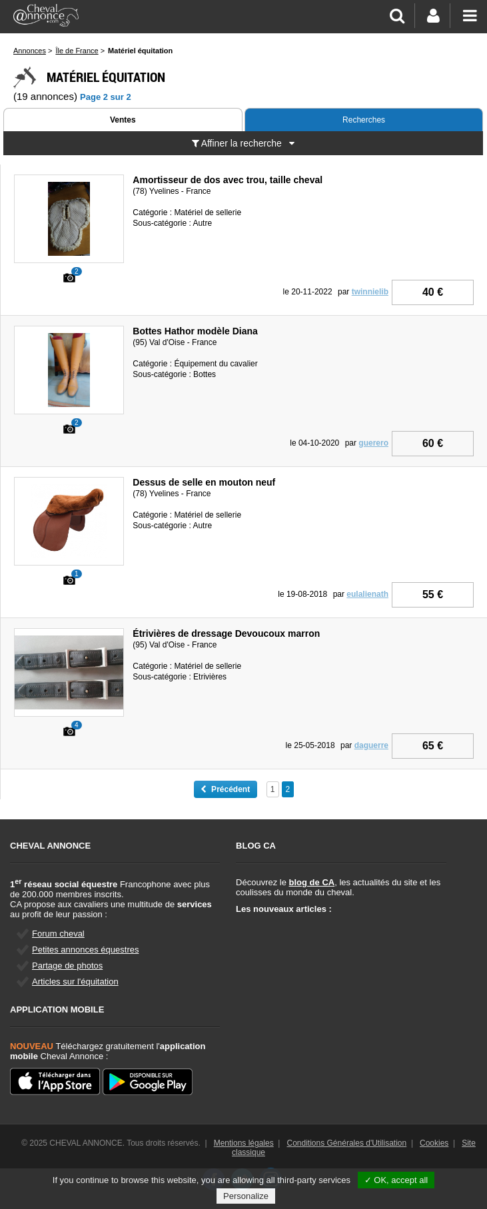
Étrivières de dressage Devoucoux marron (226, 633)
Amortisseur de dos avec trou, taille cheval (227, 180)
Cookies (434, 1143)
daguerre (371, 745)
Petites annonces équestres (85, 950)
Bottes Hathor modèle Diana (195, 331)
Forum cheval (58, 934)
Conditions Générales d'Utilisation (347, 1143)
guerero (373, 443)
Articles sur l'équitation (75, 982)
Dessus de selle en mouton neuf (204, 482)
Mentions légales (244, 1143)
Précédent (225, 789)
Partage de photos (67, 966)
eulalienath (367, 594)
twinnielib (370, 291)
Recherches (363, 120)
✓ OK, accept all (396, 1180)
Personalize (245, 1196)
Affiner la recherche (243, 143)
